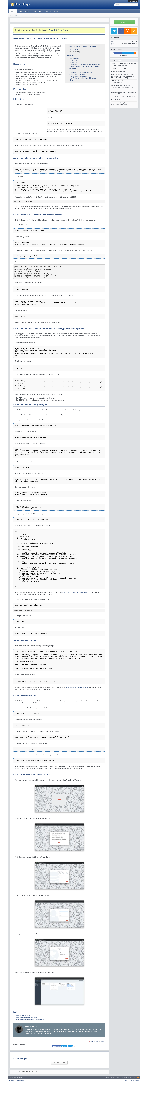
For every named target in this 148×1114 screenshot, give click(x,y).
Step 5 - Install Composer (78, 74)
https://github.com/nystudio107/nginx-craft (75, 609)
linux (122, 43)
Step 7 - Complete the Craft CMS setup (82, 78)
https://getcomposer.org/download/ (77, 707)
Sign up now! (124, 22)
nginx (125, 43)
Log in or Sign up (133, 1)
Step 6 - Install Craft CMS (78, 76)
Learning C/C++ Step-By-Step (118, 68)
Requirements (74, 59)
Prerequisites (73, 60)
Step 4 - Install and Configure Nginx (81, 72)
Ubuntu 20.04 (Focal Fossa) (58, 30)
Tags (20, 11)
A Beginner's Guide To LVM (118, 71)
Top (135, 1098)
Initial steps (73, 62)
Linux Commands (37, 11)
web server (134, 43)
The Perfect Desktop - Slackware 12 (120, 100)
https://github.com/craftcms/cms (26, 1038)
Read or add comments (131, 44)
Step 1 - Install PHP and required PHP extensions (86, 64)
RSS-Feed (138, 1098)
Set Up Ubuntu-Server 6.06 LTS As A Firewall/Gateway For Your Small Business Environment (122, 87)
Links (71, 80)
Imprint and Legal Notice (126, 1098)
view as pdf (94, 1062)
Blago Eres (134, 41)
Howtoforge (16, 1101)
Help (118, 1098)
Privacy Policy (136, 1101)
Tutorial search (15, 15)
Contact (113, 1098)
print (102, 1062)
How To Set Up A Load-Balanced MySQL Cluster (123, 97)
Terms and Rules (128, 1101)
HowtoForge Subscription (52, 11)
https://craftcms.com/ (23, 1036)
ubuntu (129, 43)
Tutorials (13, 11)
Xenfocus (19, 1098)
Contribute (107, 1098)
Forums (27, 11)
